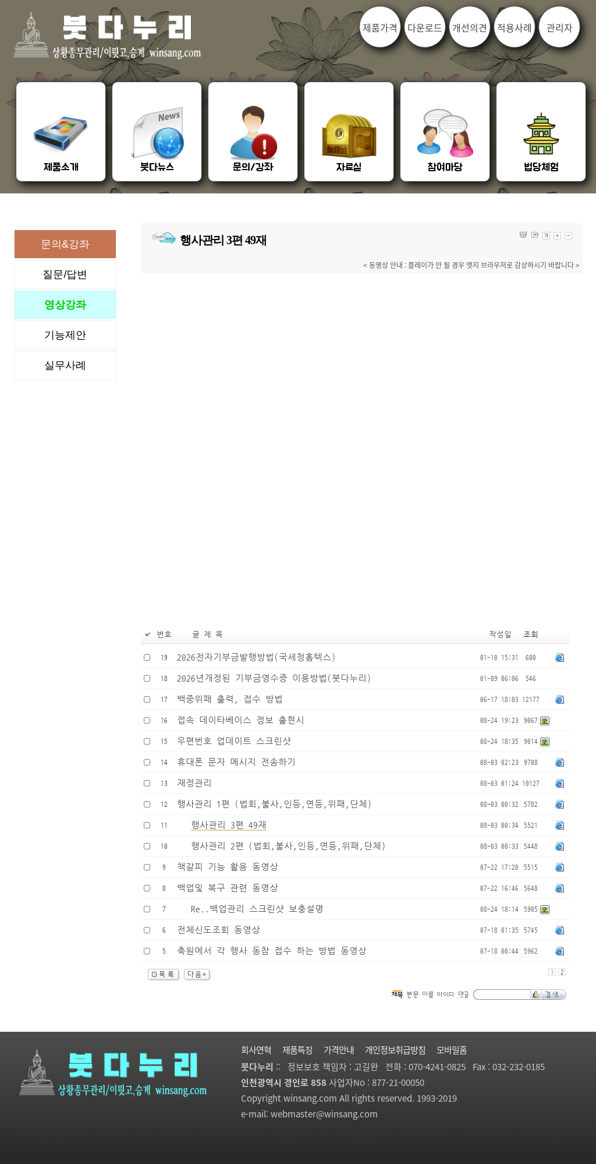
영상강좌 (65, 305)
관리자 (560, 27)
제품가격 (380, 27)
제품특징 (297, 1049)
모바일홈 (452, 1049)
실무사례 (65, 365)
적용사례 (514, 27)
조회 (530, 635)
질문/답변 (64, 274)
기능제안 (65, 335)
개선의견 (469, 27)
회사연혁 (256, 1049)
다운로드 (424, 27)
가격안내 (339, 1049)
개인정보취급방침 (395, 1049)
